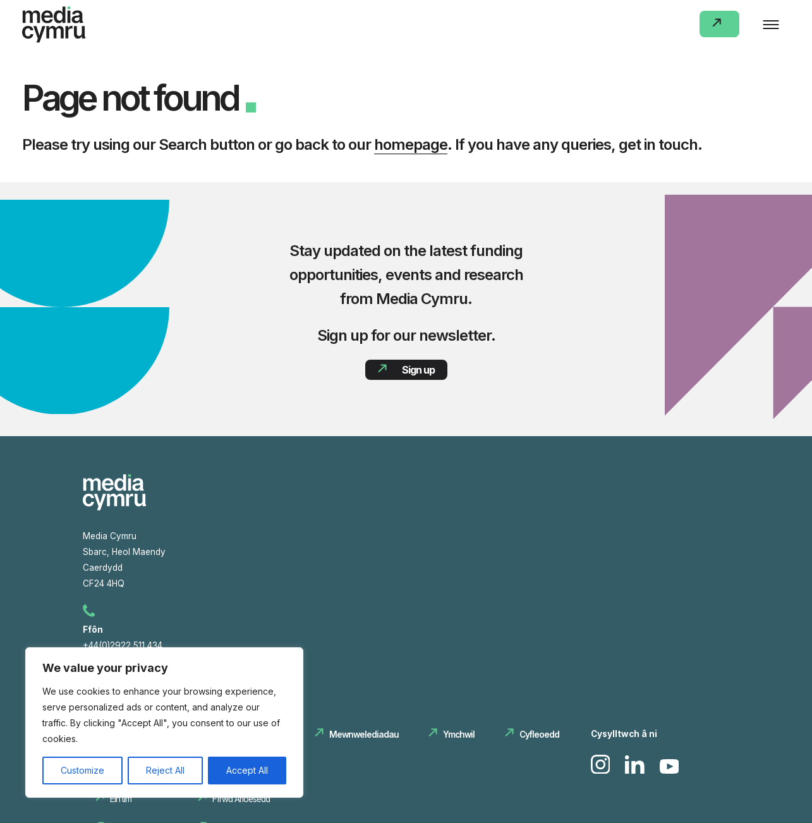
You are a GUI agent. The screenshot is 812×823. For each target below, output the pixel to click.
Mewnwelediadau (363, 735)
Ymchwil (458, 735)
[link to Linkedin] (636, 771)
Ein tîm (120, 800)
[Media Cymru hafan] (114, 508)
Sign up (417, 369)
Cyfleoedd (539, 735)
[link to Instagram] (602, 771)
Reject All (165, 770)
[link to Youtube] (669, 771)
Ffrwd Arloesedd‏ (240, 800)
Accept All (247, 770)
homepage (411, 144)
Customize (82, 770)
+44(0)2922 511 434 (124, 645)
